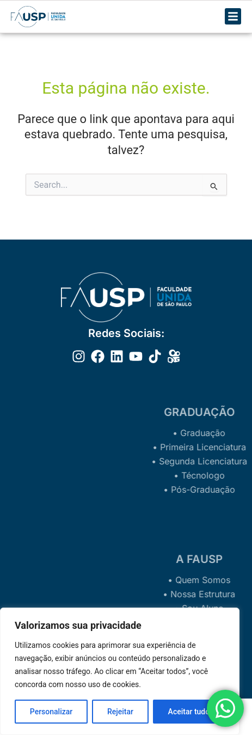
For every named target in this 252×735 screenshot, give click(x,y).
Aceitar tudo (189, 711)
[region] (119, 671)
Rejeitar (120, 711)
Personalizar (51, 711)
